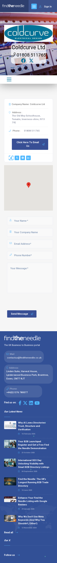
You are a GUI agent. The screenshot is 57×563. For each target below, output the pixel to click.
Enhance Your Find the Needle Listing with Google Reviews (32, 501)
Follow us (12, 555)
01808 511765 (28, 55)
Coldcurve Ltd (28, 47)
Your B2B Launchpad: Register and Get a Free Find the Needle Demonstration (33, 445)
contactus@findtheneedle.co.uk (24, 357)
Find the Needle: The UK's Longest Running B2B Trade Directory (33, 482)
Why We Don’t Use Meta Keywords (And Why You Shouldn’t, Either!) (31, 520)
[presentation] (30, 301)
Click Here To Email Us (31, 144)
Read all (11, 532)
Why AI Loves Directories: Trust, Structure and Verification (32, 426)
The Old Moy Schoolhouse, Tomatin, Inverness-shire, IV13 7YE (28, 119)
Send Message (22, 313)
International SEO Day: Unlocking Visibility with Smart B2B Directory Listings (33, 463)
